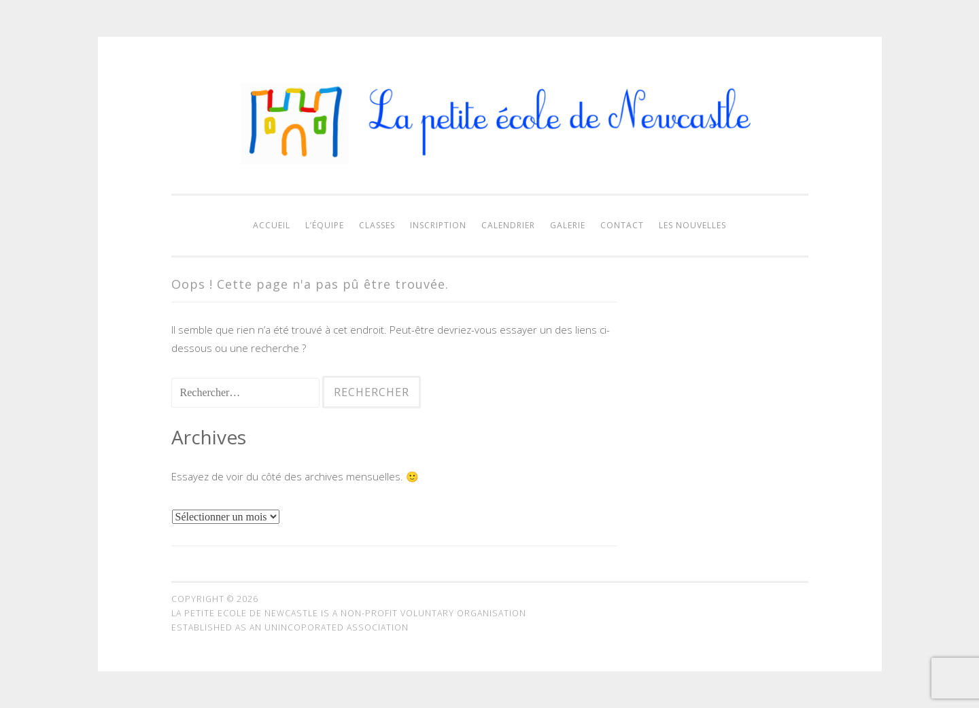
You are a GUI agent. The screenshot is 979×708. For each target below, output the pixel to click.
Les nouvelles (692, 225)
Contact (622, 225)
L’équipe (324, 225)
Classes (377, 225)
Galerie (567, 225)
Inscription (438, 225)
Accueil (271, 225)
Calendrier (508, 225)
